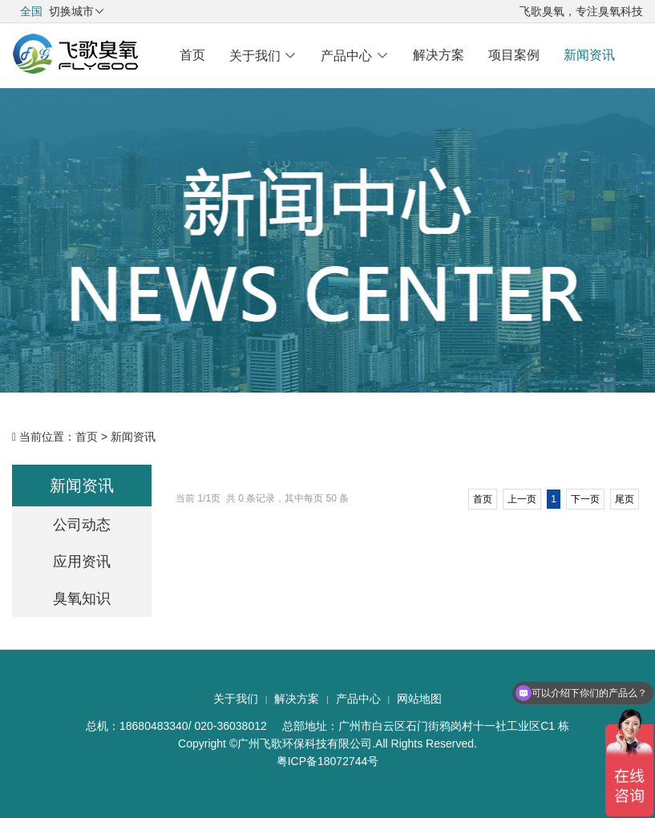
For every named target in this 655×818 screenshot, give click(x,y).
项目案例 (514, 55)
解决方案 (438, 55)
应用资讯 (82, 562)
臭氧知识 (82, 598)
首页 (192, 55)
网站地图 (419, 698)
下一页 (585, 499)
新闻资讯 (589, 55)
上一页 (521, 499)
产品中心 (354, 55)
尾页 (624, 499)
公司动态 (82, 525)
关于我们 (263, 55)
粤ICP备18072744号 (328, 761)
